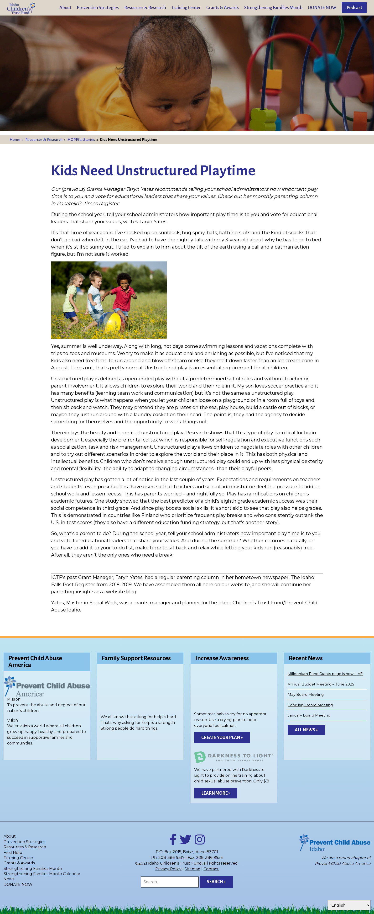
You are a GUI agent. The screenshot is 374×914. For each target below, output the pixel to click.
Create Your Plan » (222, 737)
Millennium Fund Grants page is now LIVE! (325, 673)
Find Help (13, 852)
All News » (306, 730)
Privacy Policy (168, 869)
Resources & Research (145, 7)
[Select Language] (349, 905)
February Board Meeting (310, 705)
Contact (211, 869)
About (65, 7)
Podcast (354, 7)
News (9, 879)
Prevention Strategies (98, 7)
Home (15, 140)
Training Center (186, 7)
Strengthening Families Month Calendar (42, 873)
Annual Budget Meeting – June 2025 (321, 684)
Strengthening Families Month (273, 7)
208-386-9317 (171, 857)
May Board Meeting (306, 694)
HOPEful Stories (81, 140)
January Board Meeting (309, 715)
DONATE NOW (322, 7)
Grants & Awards (222, 7)
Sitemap (192, 869)
